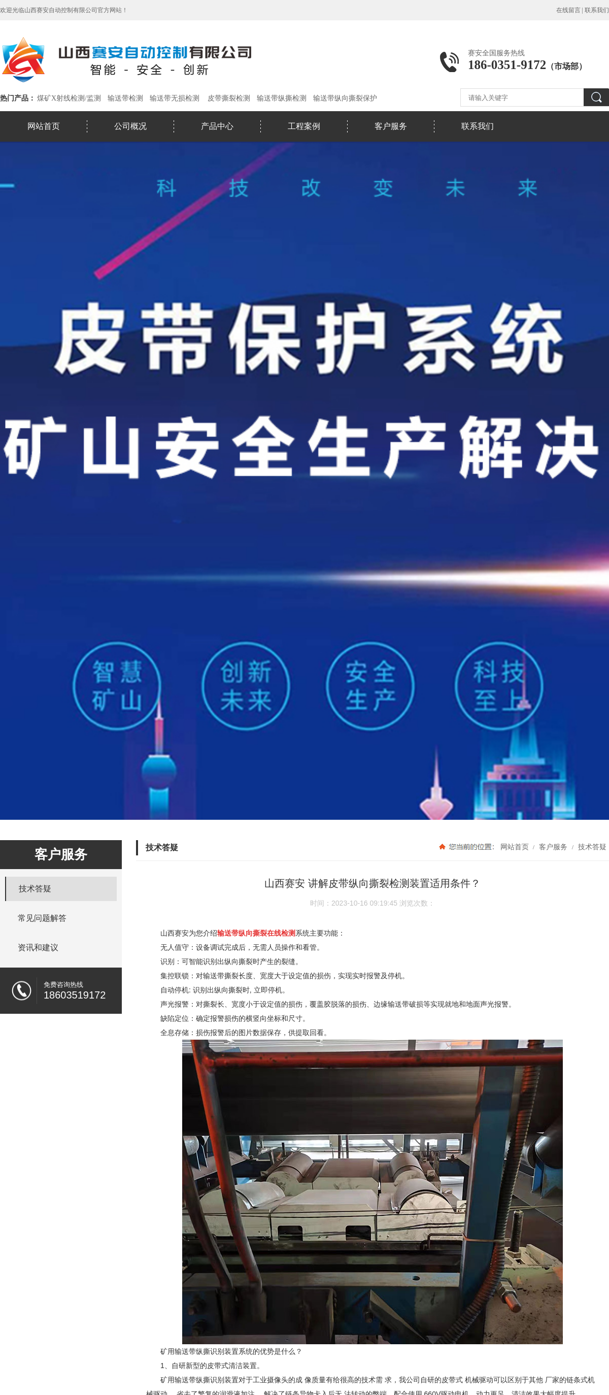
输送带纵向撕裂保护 (345, 98)
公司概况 (130, 126)
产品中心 (217, 126)
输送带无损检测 (174, 98)
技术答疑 (591, 847)
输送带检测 (125, 98)
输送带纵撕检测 (282, 98)
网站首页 (43, 126)
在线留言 (568, 10)
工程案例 (304, 126)
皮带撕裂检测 (229, 98)
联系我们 (597, 10)
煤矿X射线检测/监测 (69, 98)
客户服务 (391, 126)
